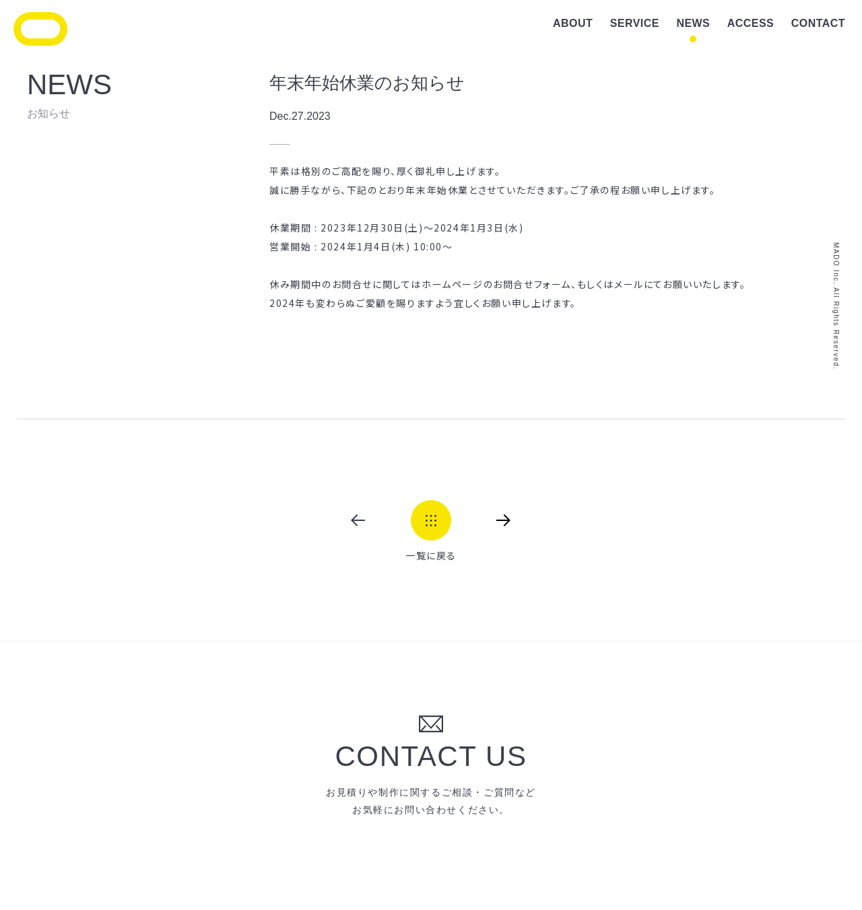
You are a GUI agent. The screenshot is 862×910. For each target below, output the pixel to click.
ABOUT (573, 23)
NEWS (693, 23)
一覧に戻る (431, 554)
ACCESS (750, 23)
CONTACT (818, 23)
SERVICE (634, 23)
